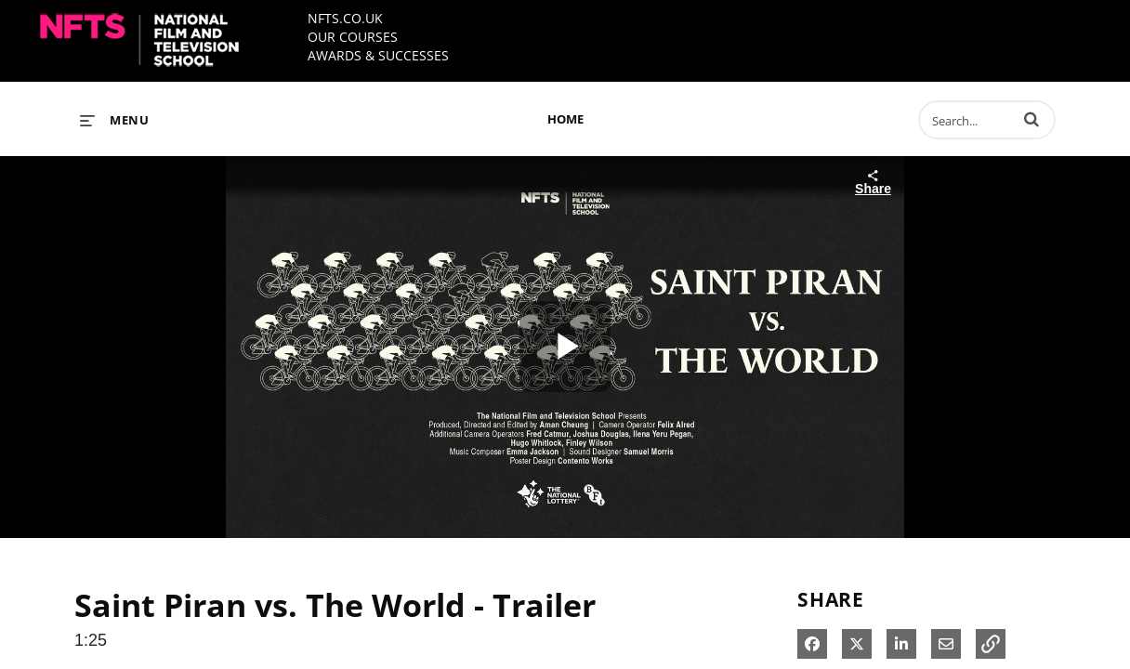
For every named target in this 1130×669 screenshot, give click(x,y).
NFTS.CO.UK (345, 18)
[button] (1031, 119)
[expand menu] (114, 120)
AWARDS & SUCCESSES (378, 55)
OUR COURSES (353, 37)
